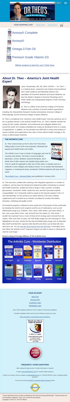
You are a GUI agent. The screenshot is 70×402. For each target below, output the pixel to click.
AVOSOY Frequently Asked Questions (40, 380)
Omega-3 (24, 49)
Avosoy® (18, 40)
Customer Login (35, 303)
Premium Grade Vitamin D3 (30, 57)
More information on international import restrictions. (35, 317)
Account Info (35, 300)
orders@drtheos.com (33, 375)
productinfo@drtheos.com (28, 371)
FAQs (28, 368)
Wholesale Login (35, 306)
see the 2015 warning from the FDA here (35, 226)
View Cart (40, 25)
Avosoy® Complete (25, 32)
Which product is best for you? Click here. (35, 65)
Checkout (52, 25)
